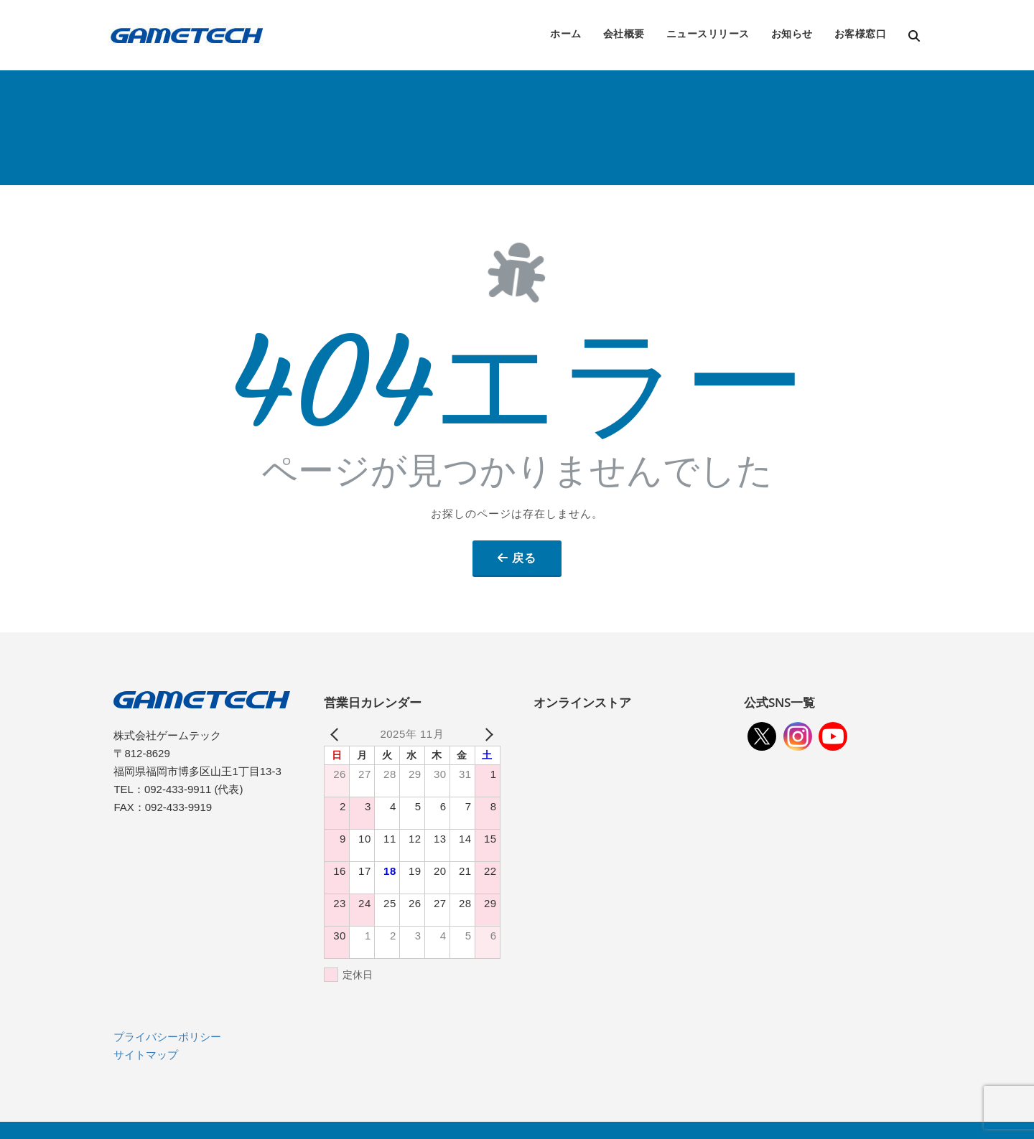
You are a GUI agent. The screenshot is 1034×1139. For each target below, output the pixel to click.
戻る (524, 558)
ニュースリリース (708, 33)
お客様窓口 (860, 33)
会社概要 (624, 33)
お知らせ (792, 33)
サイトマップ (145, 1055)
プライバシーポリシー (167, 1037)
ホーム (566, 33)
